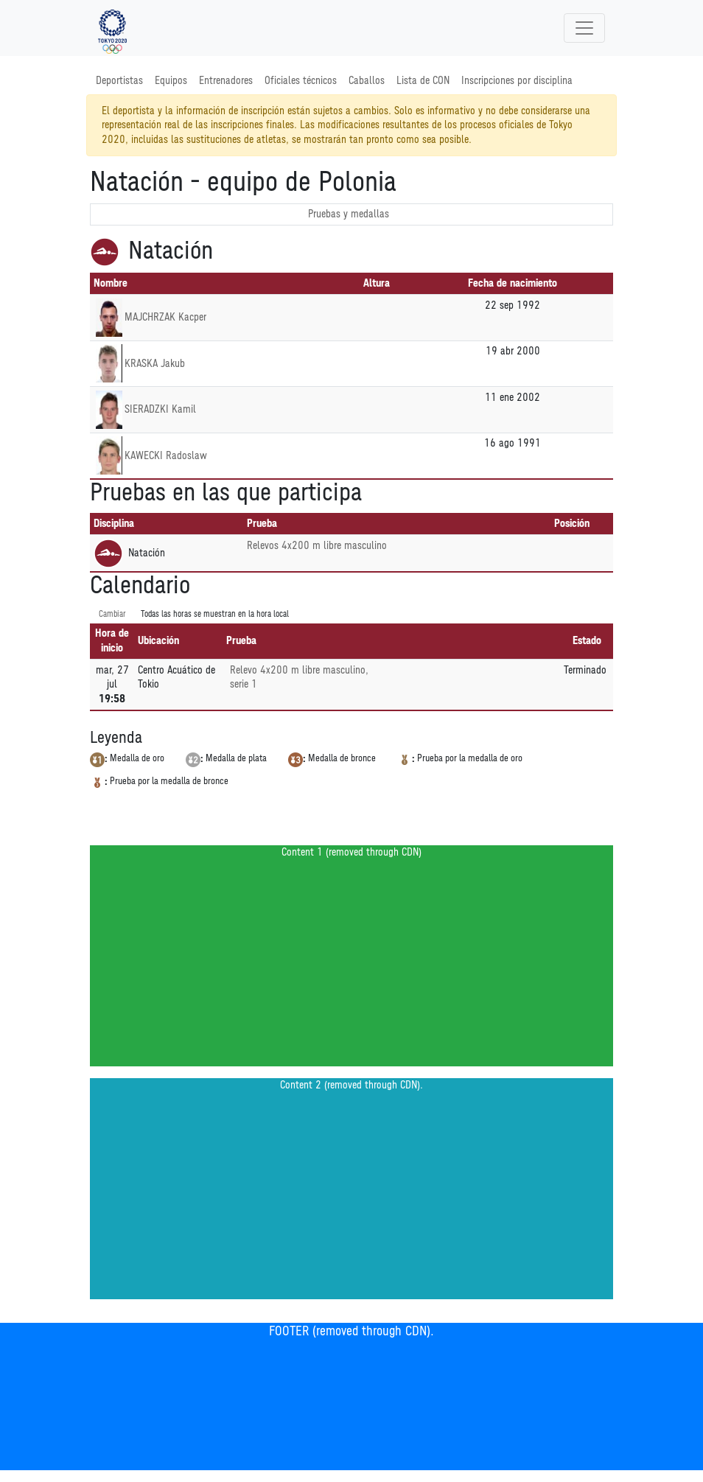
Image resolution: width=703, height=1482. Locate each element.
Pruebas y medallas (348, 214)
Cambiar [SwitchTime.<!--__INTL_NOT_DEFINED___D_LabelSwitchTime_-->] (112, 614)
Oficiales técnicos (301, 80)
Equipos (171, 80)
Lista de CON (423, 80)
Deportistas (119, 80)
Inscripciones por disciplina (517, 80)
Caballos (367, 80)
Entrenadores (226, 80)
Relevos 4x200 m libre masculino (317, 545)
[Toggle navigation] (584, 28)
